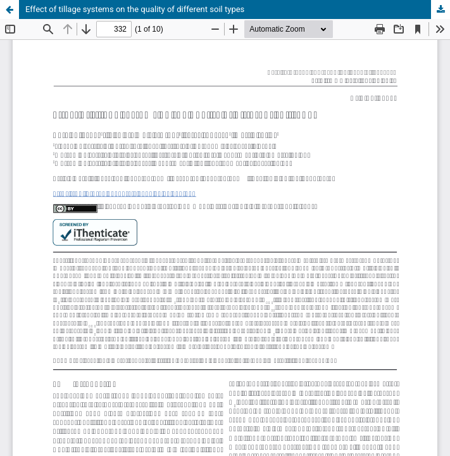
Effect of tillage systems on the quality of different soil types (134, 9)
